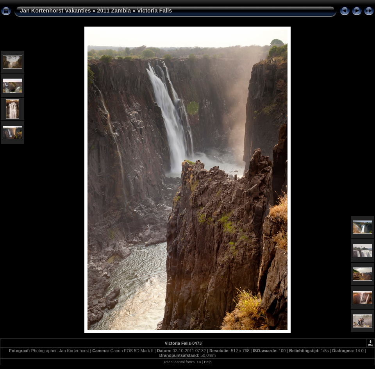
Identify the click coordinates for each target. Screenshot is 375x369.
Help (208, 362)
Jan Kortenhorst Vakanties (55, 10)
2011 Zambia (114, 10)
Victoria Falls (154, 10)
